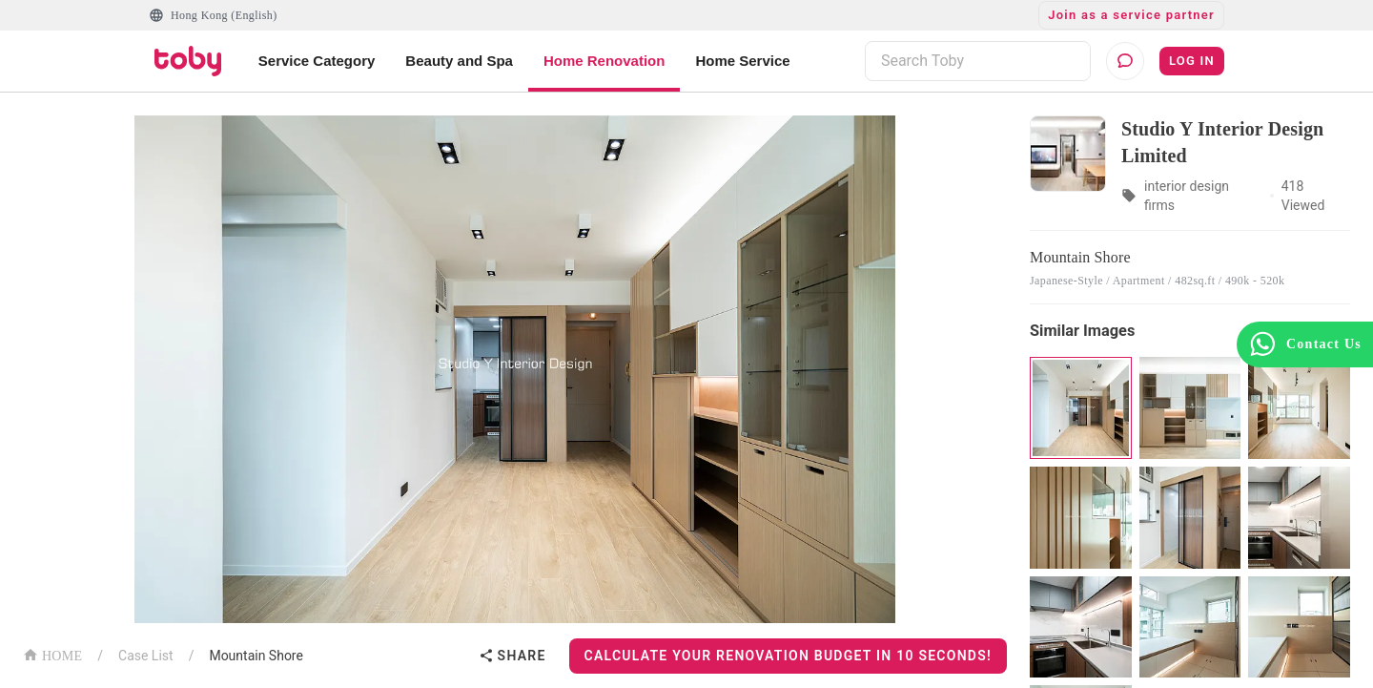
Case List (146, 655)
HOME (52, 654)
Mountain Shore (256, 655)
